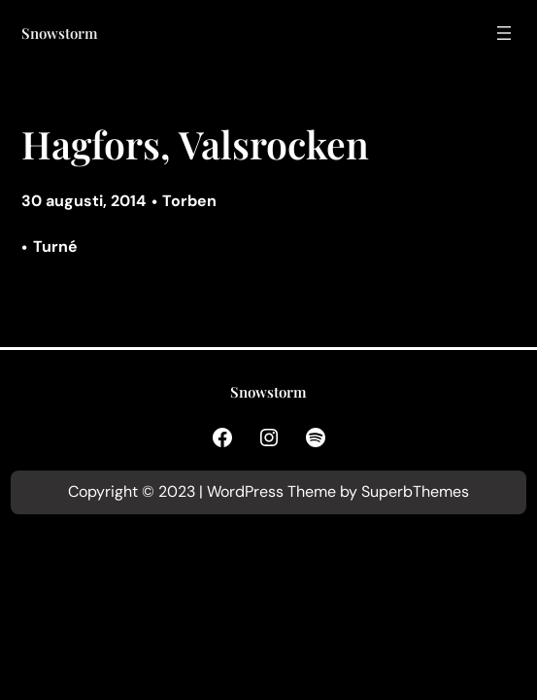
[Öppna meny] (504, 33)
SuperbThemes (415, 491)
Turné (55, 246)
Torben (189, 201)
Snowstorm (59, 33)
